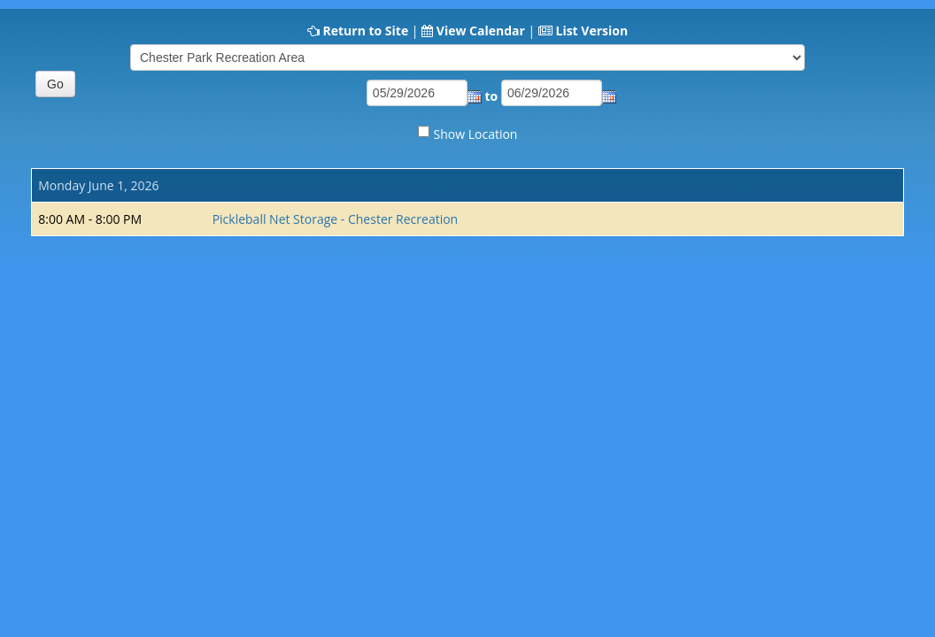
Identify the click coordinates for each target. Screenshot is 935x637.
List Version (591, 30)
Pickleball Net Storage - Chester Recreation (335, 219)
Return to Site (365, 30)
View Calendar (481, 30)
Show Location (476, 134)
